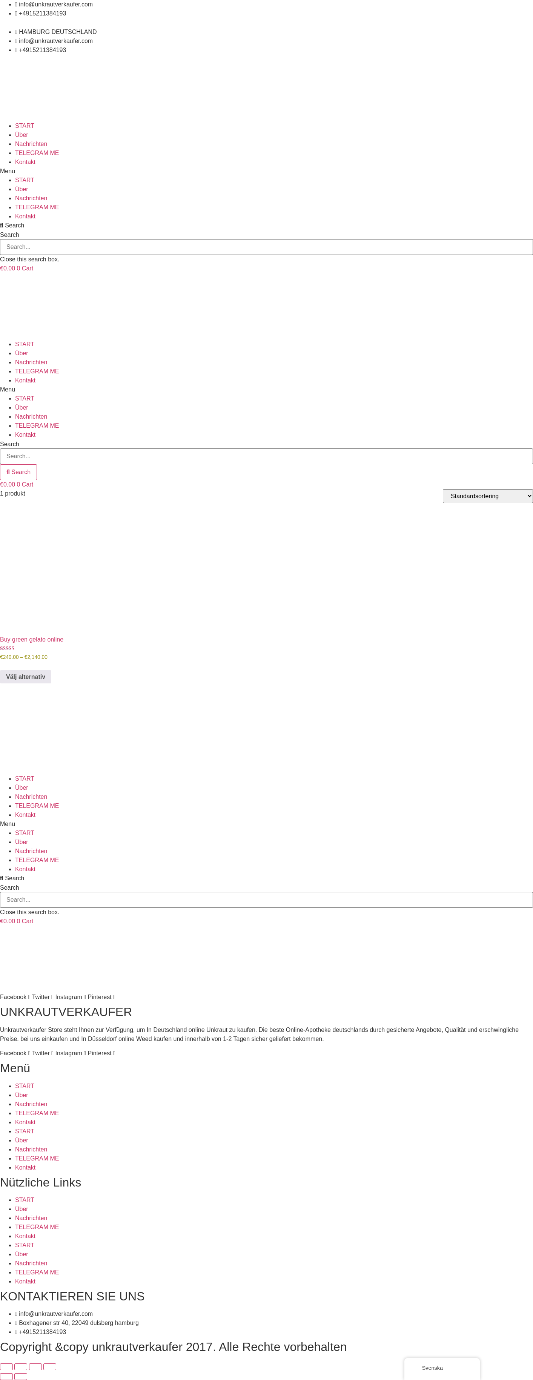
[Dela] (35, 1366)
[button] (266, 171)
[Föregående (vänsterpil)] (6, 1376)
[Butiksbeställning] (488, 496)
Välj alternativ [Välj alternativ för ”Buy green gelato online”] (25, 677)
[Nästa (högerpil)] (20, 1376)
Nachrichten (31, 144)
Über (21, 135)
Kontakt (25, 162)
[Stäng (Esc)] (49, 1366)
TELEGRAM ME (37, 153)
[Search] (18, 472)
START (24, 126)
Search (9, 235)
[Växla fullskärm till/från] (20, 1366)
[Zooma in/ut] (6, 1366)
